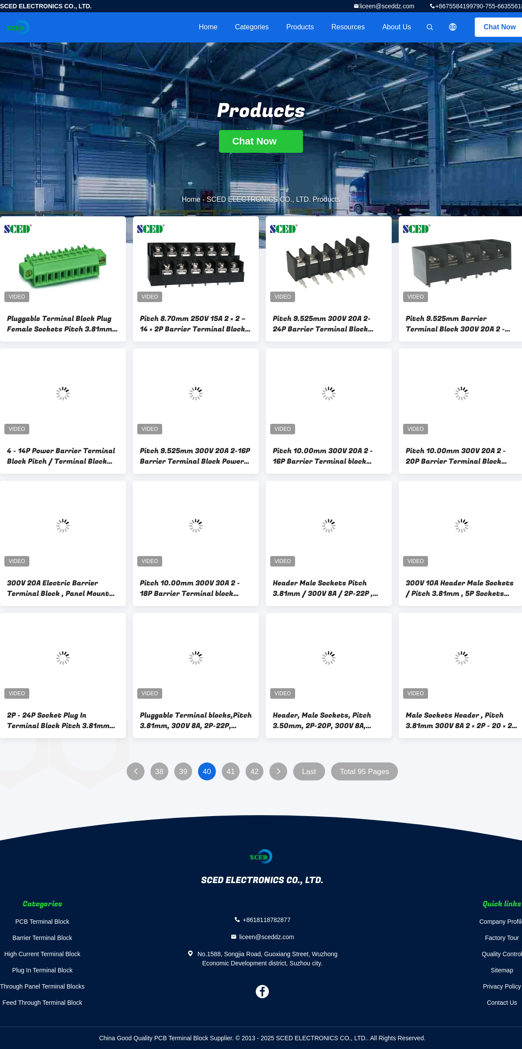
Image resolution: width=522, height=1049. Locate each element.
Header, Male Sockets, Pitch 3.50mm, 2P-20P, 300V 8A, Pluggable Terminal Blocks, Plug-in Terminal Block (322, 720)
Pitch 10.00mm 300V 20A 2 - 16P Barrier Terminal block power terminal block (323, 456)
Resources (348, 27)
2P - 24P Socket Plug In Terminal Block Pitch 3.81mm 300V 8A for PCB (58, 720)
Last (309, 771)
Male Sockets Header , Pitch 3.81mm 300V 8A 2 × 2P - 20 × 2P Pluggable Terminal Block (461, 720)
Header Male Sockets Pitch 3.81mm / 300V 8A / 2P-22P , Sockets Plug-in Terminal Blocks (323, 588)
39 (183, 771)
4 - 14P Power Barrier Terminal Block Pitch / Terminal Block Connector (61, 456)
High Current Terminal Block (42, 953)
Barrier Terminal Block (42, 937)
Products (300, 27)
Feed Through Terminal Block (42, 1002)
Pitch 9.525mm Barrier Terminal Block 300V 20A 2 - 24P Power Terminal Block (455, 323)
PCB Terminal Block (42, 921)
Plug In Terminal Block (42, 970)
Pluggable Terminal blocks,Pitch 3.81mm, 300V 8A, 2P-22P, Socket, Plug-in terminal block (196, 720)
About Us (396, 27)
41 (230, 771)
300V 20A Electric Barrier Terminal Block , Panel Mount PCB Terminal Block (58, 588)
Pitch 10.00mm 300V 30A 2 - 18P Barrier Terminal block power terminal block (190, 588)
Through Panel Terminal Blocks (42, 986)
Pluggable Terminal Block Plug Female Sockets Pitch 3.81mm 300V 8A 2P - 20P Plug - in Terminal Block (59, 323)
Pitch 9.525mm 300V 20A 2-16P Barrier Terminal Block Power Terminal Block (195, 456)
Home (208, 27)
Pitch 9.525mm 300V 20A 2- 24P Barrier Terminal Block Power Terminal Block (322, 323)
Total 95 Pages (364, 771)
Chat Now (261, 141)
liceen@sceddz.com (386, 6)
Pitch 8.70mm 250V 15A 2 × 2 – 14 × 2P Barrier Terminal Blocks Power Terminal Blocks (194, 323)
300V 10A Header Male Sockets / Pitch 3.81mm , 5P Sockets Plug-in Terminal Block (460, 588)
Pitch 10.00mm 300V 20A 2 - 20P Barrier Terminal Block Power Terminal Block (456, 456)
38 (159, 771)
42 (255, 771)
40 (207, 771)
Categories (251, 27)
